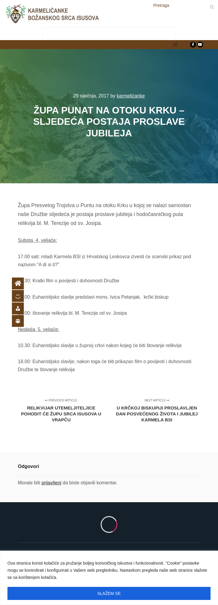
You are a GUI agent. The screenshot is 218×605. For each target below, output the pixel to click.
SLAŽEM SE (109, 593)
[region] (109, 578)
